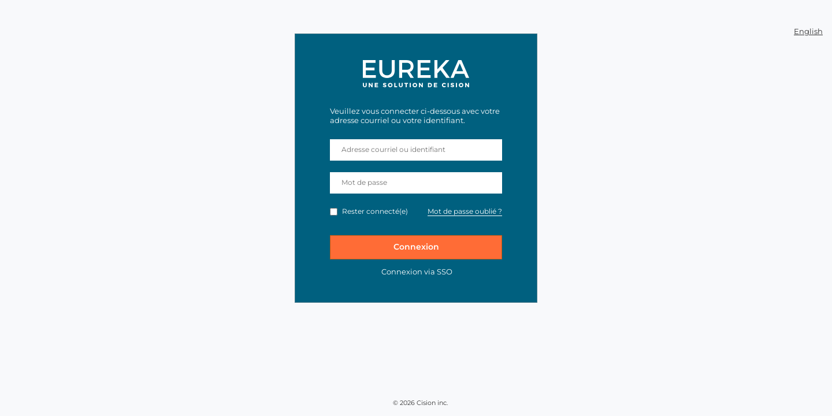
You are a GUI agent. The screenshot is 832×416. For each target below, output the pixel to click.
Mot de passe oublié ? (465, 211)
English (808, 31)
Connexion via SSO (416, 271)
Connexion (416, 247)
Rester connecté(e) (375, 211)
